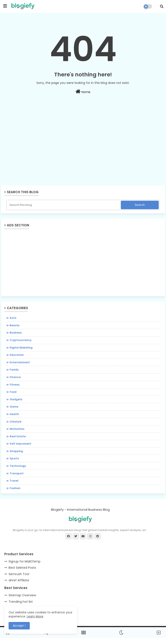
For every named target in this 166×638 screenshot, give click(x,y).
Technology (18, 466)
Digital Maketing (21, 347)
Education (17, 355)
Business (16, 332)
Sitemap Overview (22, 595)
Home (83, 91)
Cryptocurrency (20, 340)
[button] (161, 6)
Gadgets (16, 399)
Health (14, 414)
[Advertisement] (83, 154)
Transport (17, 473)
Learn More (35, 616)
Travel (14, 480)
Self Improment (20, 443)
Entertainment (20, 362)
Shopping (16, 451)
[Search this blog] (64, 205)
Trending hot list (21, 601)
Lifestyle (15, 421)
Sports (14, 458)
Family (14, 369)
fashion (15, 488)
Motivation (17, 429)
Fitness (14, 384)
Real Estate (18, 436)
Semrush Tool (19, 574)
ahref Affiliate (19, 580)
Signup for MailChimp (24, 561)
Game (14, 406)
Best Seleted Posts (22, 567)
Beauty (14, 325)
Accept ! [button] (19, 625)
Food (13, 392)
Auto (13, 318)
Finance (15, 377)
